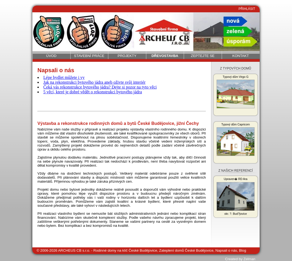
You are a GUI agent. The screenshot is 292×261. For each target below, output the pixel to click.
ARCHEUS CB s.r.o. (74, 250)
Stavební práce (89, 56)
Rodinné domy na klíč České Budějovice (125, 250)
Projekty (127, 56)
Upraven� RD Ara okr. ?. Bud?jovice (236, 196)
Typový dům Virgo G (236, 91)
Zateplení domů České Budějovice (186, 250)
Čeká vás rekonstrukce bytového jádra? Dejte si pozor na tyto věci (100, 87)
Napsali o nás (226, 250)
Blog (242, 250)
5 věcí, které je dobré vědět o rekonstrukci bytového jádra (92, 92)
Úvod (51, 56)
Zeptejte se (202, 56)
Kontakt (240, 56)
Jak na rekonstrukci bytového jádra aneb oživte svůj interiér (94, 82)
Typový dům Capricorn (236, 139)
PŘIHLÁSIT (247, 9)
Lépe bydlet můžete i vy (64, 77)
